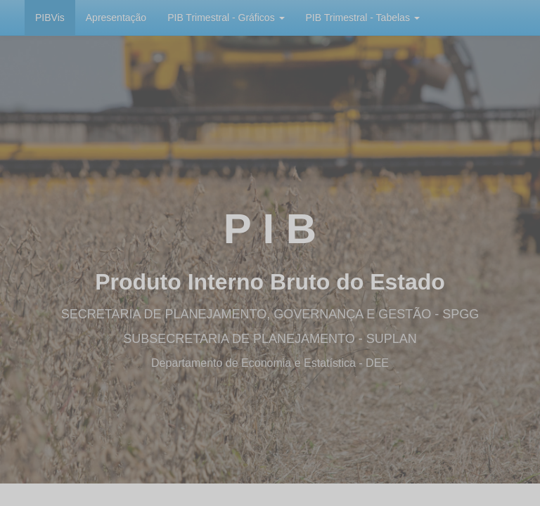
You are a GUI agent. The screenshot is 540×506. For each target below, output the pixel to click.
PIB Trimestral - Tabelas (363, 17)
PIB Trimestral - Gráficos (225, 17)
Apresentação (116, 17)
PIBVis (50, 17)
